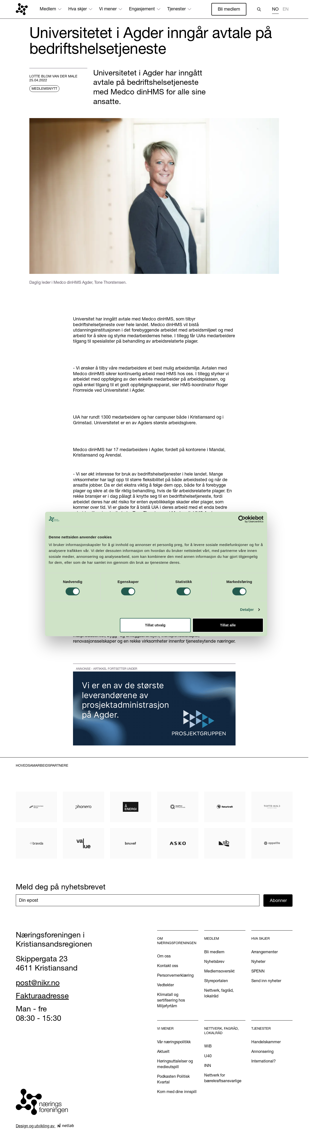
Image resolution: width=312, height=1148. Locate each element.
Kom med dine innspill (177, 1091)
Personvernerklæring (175, 975)
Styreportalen (216, 980)
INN (207, 1065)
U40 (208, 1055)
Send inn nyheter (266, 980)
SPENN (258, 971)
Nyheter (258, 961)
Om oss (164, 956)
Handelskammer (266, 1041)
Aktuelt (163, 1051)
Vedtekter (165, 984)
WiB (208, 1045)
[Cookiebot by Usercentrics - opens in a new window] (243, 538)
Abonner (278, 900)
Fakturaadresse (42, 995)
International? (263, 1061)
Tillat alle (229, 645)
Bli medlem (229, 9)
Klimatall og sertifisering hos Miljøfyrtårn (171, 1000)
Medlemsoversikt (219, 971)
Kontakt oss (167, 965)
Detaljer (249, 629)
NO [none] (275, 9)
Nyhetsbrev (214, 961)
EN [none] (286, 9)
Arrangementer (264, 951)
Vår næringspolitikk (174, 1041)
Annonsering (262, 1051)
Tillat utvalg (155, 645)
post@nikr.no (38, 982)
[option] (286, 10)
